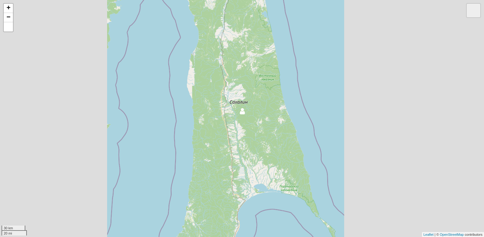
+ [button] (8, 8)
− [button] (8, 17)
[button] (8, 27)
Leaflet (429, 234)
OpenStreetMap (452, 234)
